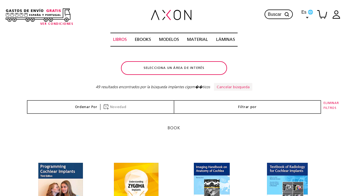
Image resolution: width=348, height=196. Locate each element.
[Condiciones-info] (57, 24)
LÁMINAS (225, 40)
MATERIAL (197, 40)
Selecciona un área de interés (174, 68)
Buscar (279, 14)
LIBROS (120, 40)
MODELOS (169, 40)
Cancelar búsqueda (233, 87)
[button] (287, 14)
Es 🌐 (307, 14)
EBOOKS (143, 40)
